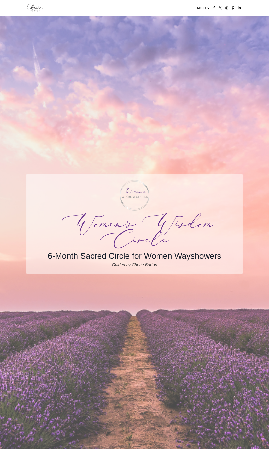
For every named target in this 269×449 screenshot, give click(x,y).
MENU (202, 8)
